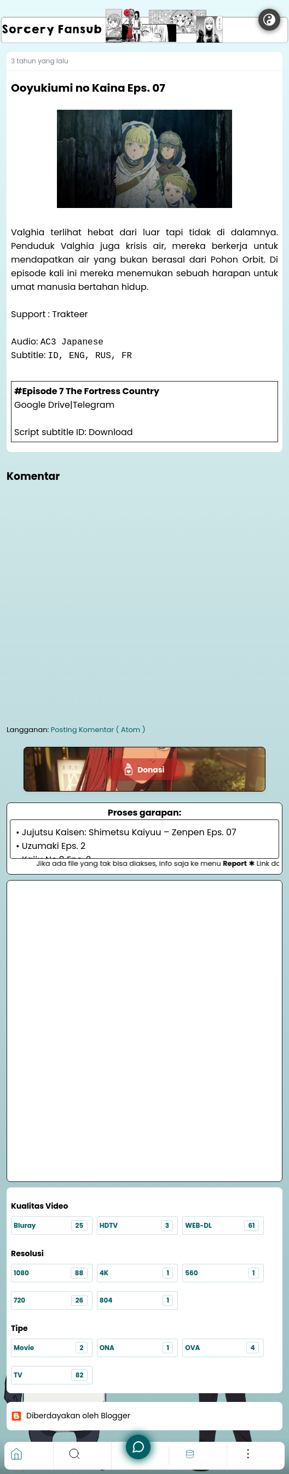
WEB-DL (222, 1226)
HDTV (137, 1226)
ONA (137, 1347)
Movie (51, 1347)
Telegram (94, 405)
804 (137, 1300)
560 (222, 1273)
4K (137, 1273)
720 (51, 1300)
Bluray (51, 1226)
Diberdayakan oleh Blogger (70, 1416)
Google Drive (42, 405)
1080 (51, 1273)
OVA (222, 1347)
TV (51, 1375)
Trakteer (70, 314)
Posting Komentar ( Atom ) (98, 729)
